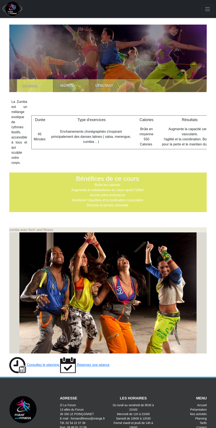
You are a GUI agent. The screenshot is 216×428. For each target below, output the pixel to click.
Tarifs (203, 423)
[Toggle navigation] (207, 9)
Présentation (198, 409)
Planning (201, 418)
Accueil (202, 405)
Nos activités (198, 414)
